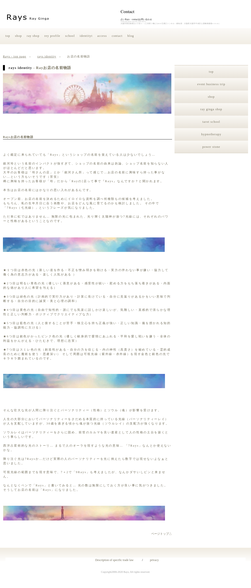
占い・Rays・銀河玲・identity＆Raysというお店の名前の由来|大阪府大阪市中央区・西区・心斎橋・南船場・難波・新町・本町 (29, 17)
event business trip (211, 84)
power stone (211, 147)
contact (117, 36)
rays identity (46, 56)
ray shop (33, 36)
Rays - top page (14, 56)
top (7, 36)
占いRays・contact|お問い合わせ (136, 19)
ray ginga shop (211, 109)
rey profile (52, 36)
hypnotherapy (211, 134)
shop (18, 36)
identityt (86, 36)
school (70, 36)
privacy (153, 560)
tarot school (211, 121)
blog (130, 36)
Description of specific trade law (113, 560)
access (102, 36)
